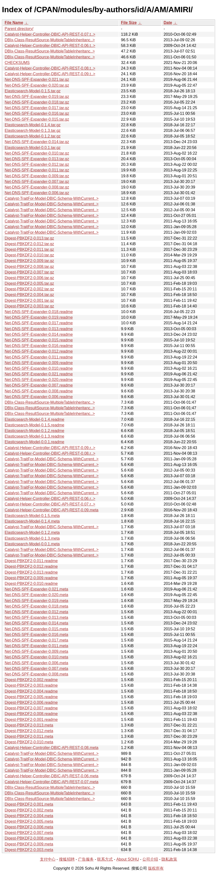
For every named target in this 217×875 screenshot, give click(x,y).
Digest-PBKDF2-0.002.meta (29, 810)
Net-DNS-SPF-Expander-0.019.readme (39, 317)
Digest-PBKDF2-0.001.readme (31, 719)
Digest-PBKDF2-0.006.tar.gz (29, 278)
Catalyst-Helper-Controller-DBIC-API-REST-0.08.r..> (50, 453)
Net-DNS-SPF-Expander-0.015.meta (36, 629)
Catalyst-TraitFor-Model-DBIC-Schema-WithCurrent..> (52, 198)
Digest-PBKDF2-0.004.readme (31, 691)
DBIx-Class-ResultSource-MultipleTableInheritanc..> (50, 40)
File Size (129, 23)
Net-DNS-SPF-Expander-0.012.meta (36, 612)
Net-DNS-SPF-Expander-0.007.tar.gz (37, 181)
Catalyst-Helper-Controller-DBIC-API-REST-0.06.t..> (50, 45)
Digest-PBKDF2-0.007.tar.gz (29, 272)
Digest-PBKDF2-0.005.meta (29, 821)
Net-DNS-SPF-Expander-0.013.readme (39, 329)
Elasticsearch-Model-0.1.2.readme (34, 431)
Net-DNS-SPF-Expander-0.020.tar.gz (37, 85)
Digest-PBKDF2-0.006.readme (31, 702)
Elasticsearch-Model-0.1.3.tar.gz (33, 130)
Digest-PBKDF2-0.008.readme (31, 714)
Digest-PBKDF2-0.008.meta (29, 838)
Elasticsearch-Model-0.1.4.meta (32, 521)
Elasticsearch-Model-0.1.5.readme (34, 425)
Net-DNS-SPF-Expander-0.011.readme (39, 357)
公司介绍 (150, 859)
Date (168, 23)
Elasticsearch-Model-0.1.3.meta (32, 538)
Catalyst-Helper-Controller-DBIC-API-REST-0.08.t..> (50, 68)
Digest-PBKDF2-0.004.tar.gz (29, 295)
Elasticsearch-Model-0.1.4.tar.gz (33, 125)
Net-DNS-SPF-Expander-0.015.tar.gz (37, 119)
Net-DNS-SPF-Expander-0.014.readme (39, 334)
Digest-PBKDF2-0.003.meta (29, 850)
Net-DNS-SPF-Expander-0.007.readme (39, 385)
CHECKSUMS (17, 63)
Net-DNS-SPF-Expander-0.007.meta (36, 668)
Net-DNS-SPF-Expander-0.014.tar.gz (37, 142)
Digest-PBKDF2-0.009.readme (31, 578)
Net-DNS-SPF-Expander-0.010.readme (39, 368)
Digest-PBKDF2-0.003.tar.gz (29, 306)
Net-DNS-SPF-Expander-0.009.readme (39, 363)
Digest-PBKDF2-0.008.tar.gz (29, 266)
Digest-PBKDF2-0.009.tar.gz (29, 261)
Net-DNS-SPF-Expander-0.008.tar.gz (37, 187)
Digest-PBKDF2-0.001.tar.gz (29, 300)
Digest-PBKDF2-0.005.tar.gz (29, 283)
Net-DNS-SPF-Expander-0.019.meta (36, 601)
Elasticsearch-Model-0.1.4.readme (34, 419)
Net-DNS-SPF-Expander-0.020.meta (36, 595)
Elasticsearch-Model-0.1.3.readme (34, 436)
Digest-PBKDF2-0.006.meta (29, 827)
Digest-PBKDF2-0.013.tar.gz (29, 238)
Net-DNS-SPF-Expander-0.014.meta (36, 623)
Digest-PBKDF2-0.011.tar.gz (29, 249)
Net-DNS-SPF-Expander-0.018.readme (39, 312)
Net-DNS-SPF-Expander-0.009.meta (36, 651)
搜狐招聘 (67, 859)
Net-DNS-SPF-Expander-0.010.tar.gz (37, 153)
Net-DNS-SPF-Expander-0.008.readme (39, 391)
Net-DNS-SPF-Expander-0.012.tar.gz (37, 164)
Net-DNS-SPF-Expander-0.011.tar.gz (37, 170)
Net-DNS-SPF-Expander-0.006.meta (36, 663)
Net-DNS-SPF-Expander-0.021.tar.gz (37, 79)
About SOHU (127, 859)
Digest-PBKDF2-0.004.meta (29, 816)
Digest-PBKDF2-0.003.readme (31, 685)
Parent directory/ (19, 29)
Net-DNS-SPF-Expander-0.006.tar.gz (37, 193)
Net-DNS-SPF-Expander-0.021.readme (39, 374)
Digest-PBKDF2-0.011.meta (29, 736)
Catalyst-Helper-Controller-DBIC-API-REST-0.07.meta (51, 782)
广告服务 (86, 859)
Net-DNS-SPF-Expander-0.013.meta (36, 617)
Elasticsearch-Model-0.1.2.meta (32, 532)
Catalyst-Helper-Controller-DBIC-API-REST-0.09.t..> (50, 74)
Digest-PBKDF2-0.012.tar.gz (29, 244)
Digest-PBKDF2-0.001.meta (29, 804)
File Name (14, 23)
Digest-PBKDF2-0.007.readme (31, 708)
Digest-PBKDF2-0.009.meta (29, 844)
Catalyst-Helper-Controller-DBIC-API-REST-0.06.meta (51, 776)
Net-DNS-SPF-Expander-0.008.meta (36, 674)
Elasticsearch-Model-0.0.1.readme (34, 442)
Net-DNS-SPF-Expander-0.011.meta (36, 646)
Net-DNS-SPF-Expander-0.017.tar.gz (37, 108)
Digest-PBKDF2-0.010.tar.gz (29, 255)
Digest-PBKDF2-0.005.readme (31, 697)
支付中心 (48, 859)
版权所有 (156, 868)
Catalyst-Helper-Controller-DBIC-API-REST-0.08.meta (51, 748)
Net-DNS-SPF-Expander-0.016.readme (39, 346)
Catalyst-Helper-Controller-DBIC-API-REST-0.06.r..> (50, 498)
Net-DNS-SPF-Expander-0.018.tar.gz (37, 102)
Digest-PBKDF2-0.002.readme (31, 680)
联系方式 (105, 859)
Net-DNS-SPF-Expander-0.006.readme (39, 397)
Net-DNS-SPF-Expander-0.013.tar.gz (37, 159)
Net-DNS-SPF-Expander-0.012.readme (39, 351)
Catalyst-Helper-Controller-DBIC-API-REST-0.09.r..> (50, 448)
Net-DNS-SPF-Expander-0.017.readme (39, 323)
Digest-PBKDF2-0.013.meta (29, 725)
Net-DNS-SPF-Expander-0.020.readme (39, 380)
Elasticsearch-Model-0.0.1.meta (32, 544)
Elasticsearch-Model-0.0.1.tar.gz (33, 148)
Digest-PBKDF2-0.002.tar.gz (29, 289)
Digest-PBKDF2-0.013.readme (31, 572)
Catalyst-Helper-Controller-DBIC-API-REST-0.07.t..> (50, 34)
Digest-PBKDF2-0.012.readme (31, 566)
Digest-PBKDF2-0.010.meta (29, 742)
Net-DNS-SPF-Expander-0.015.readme (39, 340)
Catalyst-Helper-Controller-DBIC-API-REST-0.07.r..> (50, 504)
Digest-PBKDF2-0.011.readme (31, 561)
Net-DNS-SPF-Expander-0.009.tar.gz (37, 176)
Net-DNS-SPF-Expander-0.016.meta (36, 635)
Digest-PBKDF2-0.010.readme (31, 583)
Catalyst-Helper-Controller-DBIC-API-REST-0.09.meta (51, 510)
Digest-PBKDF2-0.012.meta (29, 731)
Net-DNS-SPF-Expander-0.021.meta (36, 589)
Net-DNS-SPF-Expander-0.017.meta (36, 640)
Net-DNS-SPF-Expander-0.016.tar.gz (37, 113)
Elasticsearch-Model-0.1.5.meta (32, 516)
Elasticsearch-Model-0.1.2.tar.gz (33, 136)
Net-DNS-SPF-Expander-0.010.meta (36, 657)
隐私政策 (169, 859)
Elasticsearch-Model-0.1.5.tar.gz (33, 91)
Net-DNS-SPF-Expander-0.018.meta (36, 606)
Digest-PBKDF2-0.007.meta (29, 833)
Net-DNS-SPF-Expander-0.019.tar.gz (37, 97)
